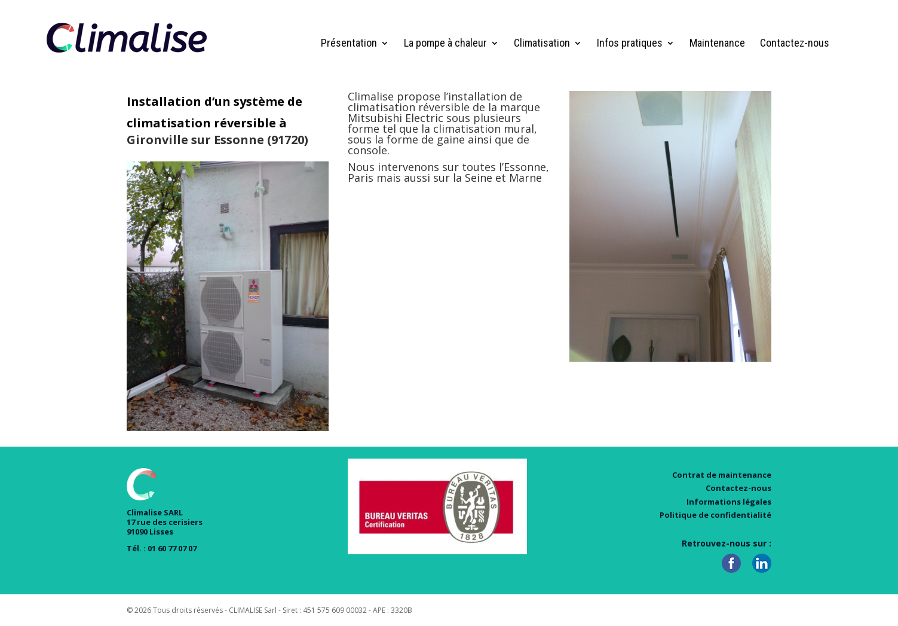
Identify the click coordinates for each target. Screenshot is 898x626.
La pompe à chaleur (445, 44)
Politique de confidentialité (715, 514)
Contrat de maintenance (721, 474)
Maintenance (717, 44)
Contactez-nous (794, 44)
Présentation (349, 44)
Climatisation (542, 44)
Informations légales (728, 501)
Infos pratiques (630, 44)
